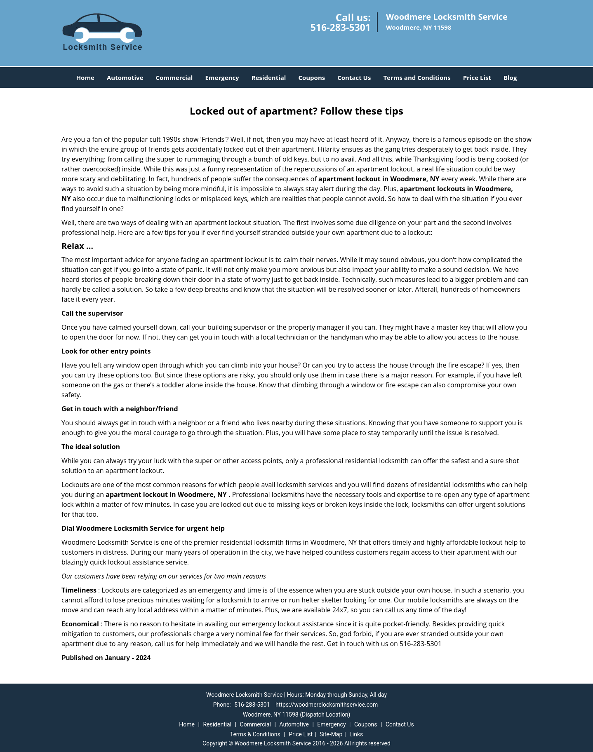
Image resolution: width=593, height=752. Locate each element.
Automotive (125, 77)
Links (356, 734)
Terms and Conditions (416, 77)
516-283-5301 (341, 27)
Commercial (174, 77)
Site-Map (331, 734)
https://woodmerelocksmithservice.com (326, 704)
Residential (269, 77)
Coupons (311, 77)
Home (85, 77)
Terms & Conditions (255, 734)
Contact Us (354, 77)
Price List (477, 77)
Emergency (222, 77)
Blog (510, 77)
